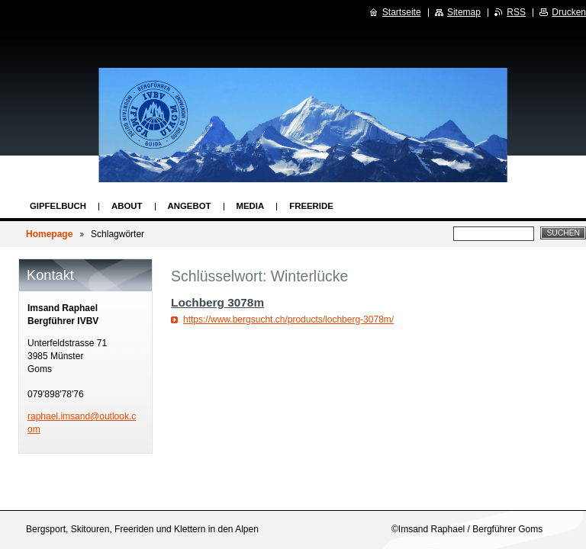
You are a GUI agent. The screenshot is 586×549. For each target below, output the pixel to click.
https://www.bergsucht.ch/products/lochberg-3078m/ (288, 319)
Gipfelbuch (58, 205)
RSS (516, 12)
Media (251, 205)
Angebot (189, 205)
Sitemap (464, 12)
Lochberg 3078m (217, 302)
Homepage (49, 234)
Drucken (569, 12)
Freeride (311, 205)
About (127, 205)
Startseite (401, 12)
